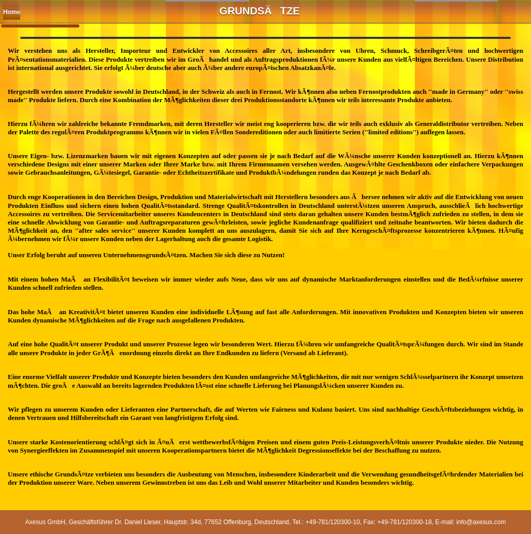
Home (11, 12)
